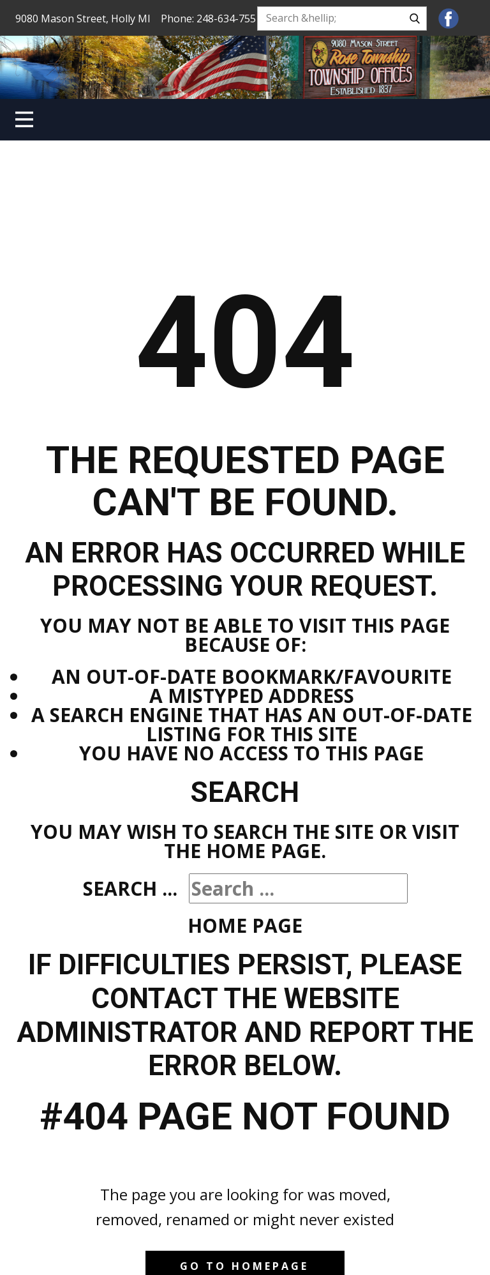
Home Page (245, 925)
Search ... (130, 888)
